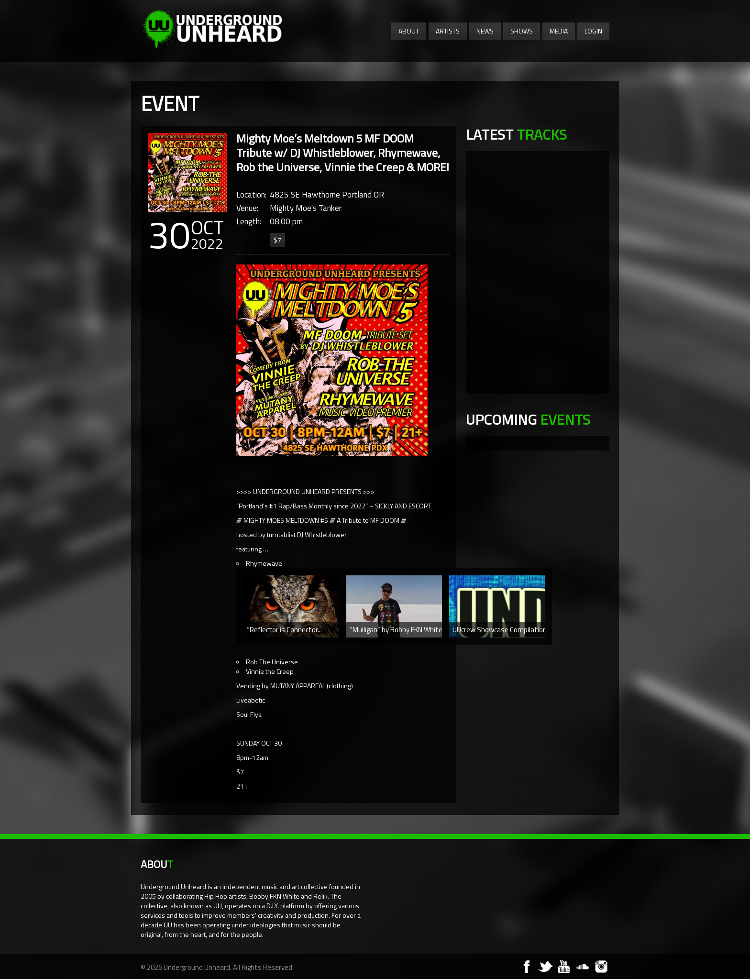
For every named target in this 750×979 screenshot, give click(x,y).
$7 (277, 240)
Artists (448, 31)
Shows (521, 31)
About (408, 31)
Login (593, 31)
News (485, 31)
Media (559, 31)
